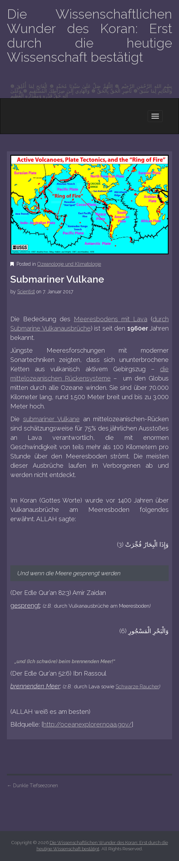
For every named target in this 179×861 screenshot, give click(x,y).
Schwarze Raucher (137, 686)
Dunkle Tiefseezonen (32, 785)
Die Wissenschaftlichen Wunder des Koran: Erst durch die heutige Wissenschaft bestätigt (89, 35)
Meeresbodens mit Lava (110, 319)
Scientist (26, 291)
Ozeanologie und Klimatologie (69, 264)
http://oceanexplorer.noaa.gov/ (87, 724)
